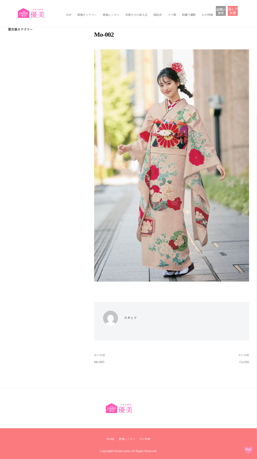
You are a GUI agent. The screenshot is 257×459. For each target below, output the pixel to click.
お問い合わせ (224, 11)
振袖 (234, 11)
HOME (111, 439)
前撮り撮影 (189, 14)
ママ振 (172, 14)
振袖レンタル (111, 14)
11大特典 (207, 14)
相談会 (157, 14)
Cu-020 (244, 362)
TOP (68, 14)
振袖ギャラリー (87, 14)
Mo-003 (99, 362)
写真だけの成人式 (136, 14)
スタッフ (130, 318)
